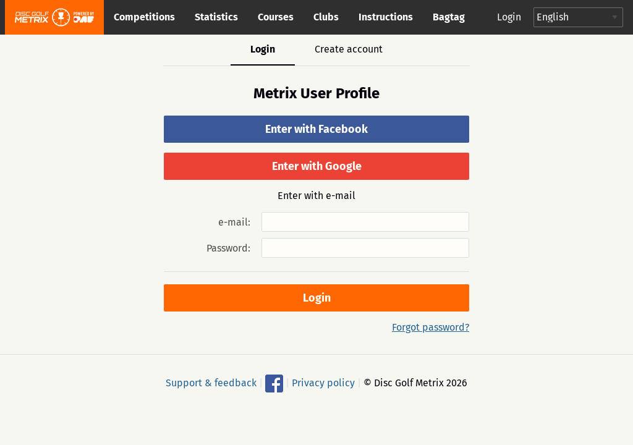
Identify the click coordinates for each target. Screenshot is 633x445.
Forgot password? (430, 327)
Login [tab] (262, 49)
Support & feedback (211, 383)
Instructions (386, 17)
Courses (276, 17)
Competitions (144, 17)
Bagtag (449, 17)
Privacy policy (323, 383)
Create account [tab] (349, 49)
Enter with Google (317, 166)
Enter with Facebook (316, 129)
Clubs (326, 17)
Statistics (216, 17)
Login (509, 17)
